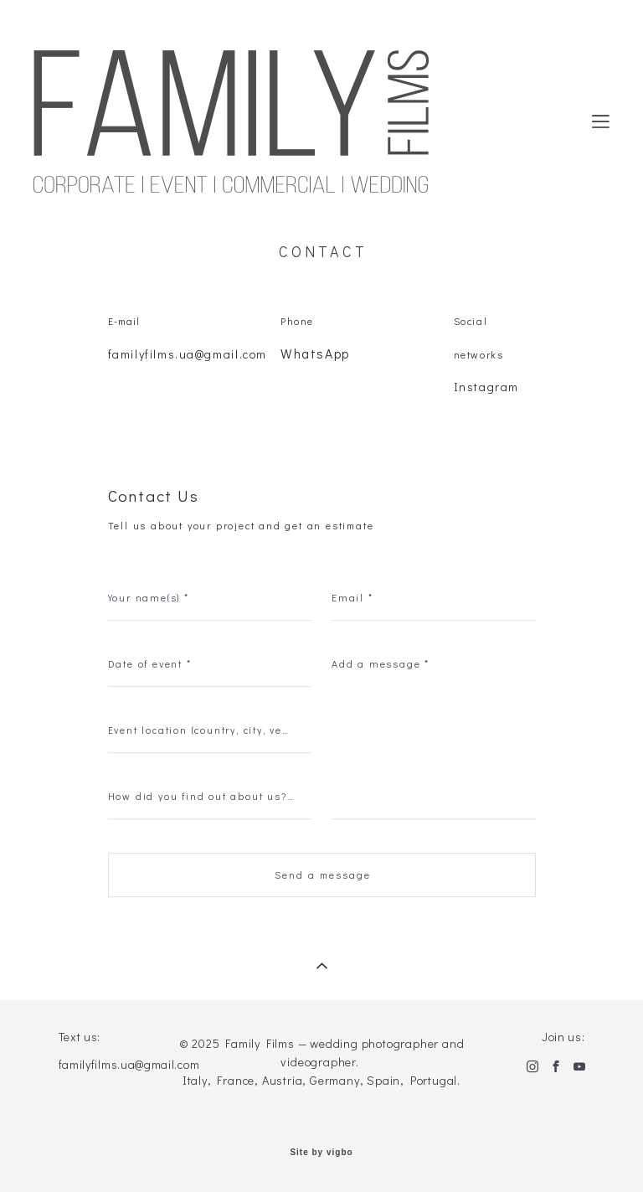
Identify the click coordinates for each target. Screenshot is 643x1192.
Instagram (486, 388)
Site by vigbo (321, 1152)
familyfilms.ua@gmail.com (187, 355)
